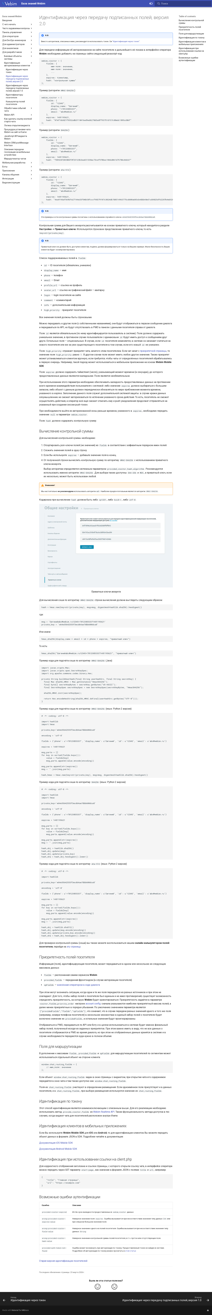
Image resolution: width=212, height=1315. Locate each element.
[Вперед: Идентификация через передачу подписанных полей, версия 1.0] (165, 1300)
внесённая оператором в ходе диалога (78, 984)
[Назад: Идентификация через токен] (25, 1300)
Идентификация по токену (191, 37)
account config (93, 1003)
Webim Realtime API (104, 1111)
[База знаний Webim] (9, 3)
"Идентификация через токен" (126, 41)
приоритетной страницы (153, 351)
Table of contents (187, 16)
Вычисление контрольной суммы (191, 21)
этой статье (130, 1251)
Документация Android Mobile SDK (58, 1148)
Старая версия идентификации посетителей (63, 1261)
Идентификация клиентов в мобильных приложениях (192, 42)
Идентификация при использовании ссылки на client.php (191, 51)
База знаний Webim (12, 16)
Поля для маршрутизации (191, 33)
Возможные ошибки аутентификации (188, 59)
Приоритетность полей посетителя (190, 28)
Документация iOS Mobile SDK (56, 1142)
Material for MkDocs (20, 1310)
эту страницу (74, 946)
